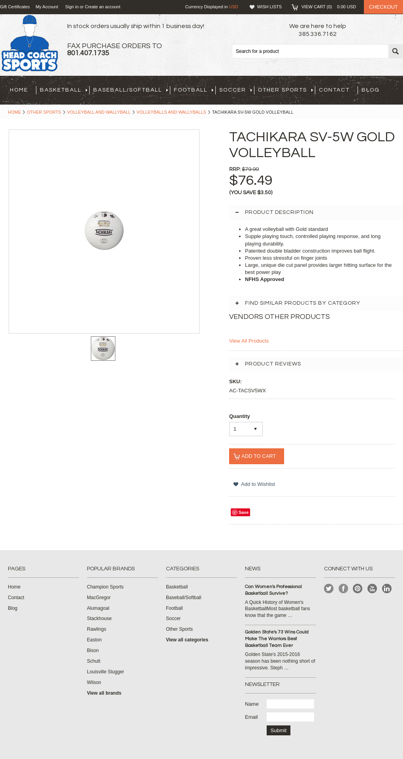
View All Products (249, 341)
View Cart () (328, 6)
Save (244, 512)
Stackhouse (99, 618)
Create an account (103, 6)
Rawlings (96, 629)
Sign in (72, 6)
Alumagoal (98, 608)
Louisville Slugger (105, 672)
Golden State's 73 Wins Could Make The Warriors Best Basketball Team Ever (277, 639)
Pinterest (358, 589)
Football (193, 90)
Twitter (329, 589)
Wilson (94, 682)
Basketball (63, 90)
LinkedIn (387, 589)
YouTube (372, 589)
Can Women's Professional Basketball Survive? (273, 590)
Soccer (235, 90)
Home (14, 112)
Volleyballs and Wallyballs (171, 112)
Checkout (383, 7)
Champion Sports (105, 587)
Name (252, 704)
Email (251, 717)
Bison (93, 650)
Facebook (343, 589)
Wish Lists (269, 6)
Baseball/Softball (130, 90)
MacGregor (99, 597)
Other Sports (285, 90)
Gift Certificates (15, 6)
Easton (94, 640)
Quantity (239, 416)
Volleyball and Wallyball (99, 112)
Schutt (93, 661)
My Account (47, 6)
